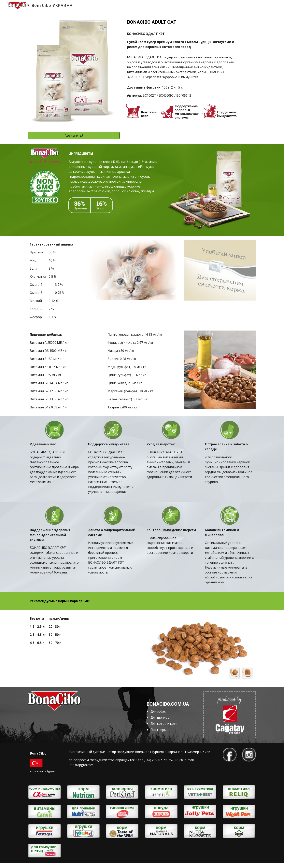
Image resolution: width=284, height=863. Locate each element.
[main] (180, 22)
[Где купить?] (74, 135)
